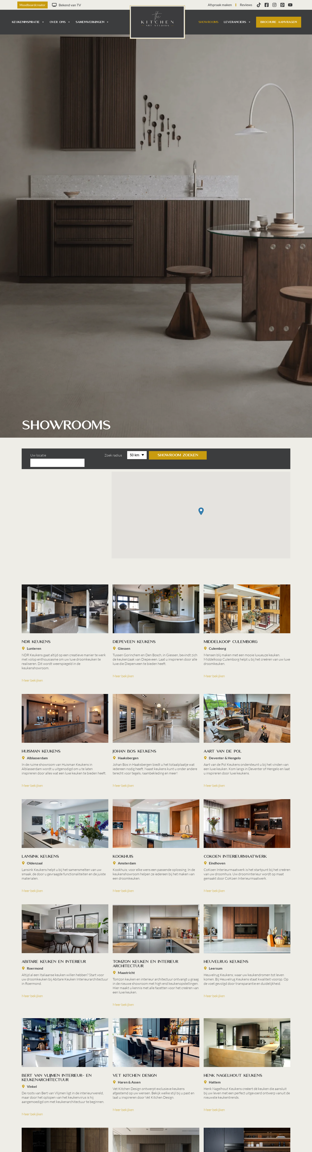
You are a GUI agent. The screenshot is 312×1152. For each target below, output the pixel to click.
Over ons (60, 22)
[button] (201, 503)
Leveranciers (237, 22)
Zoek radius (103, 455)
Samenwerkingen (92, 22)
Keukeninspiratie (28, 22)
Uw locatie (38, 455)
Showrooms (208, 22)
